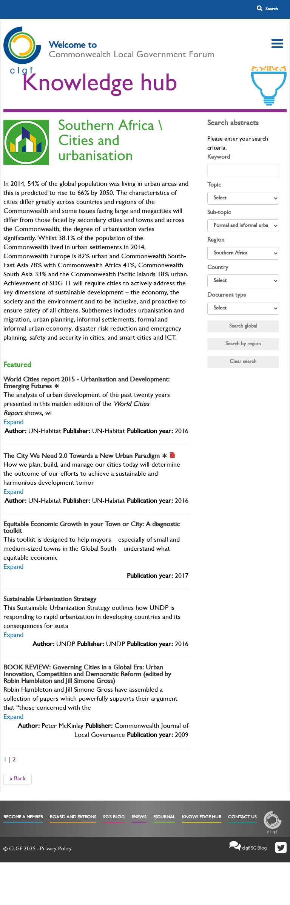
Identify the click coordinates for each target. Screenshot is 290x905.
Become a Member (23, 817)
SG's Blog (114, 817)
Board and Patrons (73, 817)
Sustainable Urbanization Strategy (49, 600)
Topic (214, 185)
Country (217, 268)
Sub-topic (219, 213)
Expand (13, 423)
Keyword (218, 158)
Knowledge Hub (201, 817)
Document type (226, 295)
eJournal (164, 817)
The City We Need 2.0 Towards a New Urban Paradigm (85, 456)
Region (215, 240)
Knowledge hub (99, 86)
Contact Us (242, 817)
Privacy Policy (56, 849)
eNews (139, 817)
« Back (17, 779)
